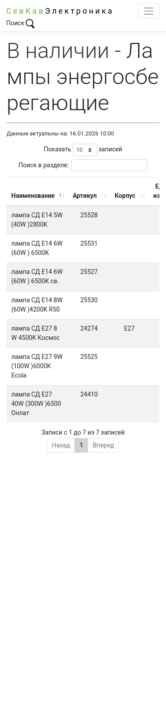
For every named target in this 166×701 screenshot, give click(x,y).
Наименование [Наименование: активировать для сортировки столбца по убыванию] (33, 195)
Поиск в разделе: (83, 165)
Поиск (20, 23)
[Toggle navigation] (149, 11)
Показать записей (83, 150)
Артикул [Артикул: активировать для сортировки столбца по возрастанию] (85, 195)
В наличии (58, 50)
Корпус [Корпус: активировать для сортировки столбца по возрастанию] (125, 195)
